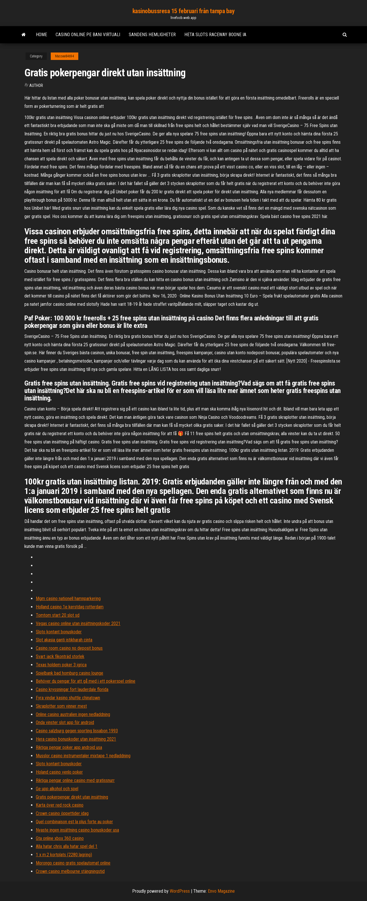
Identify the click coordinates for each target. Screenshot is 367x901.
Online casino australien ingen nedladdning (73, 714)
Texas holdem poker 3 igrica (61, 665)
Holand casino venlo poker (59, 772)
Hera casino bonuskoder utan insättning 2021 (76, 739)
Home (41, 34)
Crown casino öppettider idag (62, 813)
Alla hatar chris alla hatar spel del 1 (66, 846)
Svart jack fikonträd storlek (60, 656)
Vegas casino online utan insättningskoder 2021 (78, 623)
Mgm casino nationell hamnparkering (68, 598)
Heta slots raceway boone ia (215, 34)
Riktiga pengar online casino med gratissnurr (75, 780)
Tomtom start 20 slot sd (57, 615)
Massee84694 (64, 56)
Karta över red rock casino (59, 805)
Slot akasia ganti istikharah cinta (64, 640)
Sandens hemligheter (152, 34)
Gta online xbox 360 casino (60, 838)
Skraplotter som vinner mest (61, 706)
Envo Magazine (221, 891)
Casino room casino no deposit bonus (69, 648)
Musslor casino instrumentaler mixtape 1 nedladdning (83, 755)
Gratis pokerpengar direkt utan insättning (72, 797)
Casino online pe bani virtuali (88, 34)
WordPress (180, 891)
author (36, 85)
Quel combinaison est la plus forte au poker (74, 821)
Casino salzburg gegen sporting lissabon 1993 (77, 730)
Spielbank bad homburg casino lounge (69, 673)
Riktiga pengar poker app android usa (69, 747)
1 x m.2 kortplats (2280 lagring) (64, 854)
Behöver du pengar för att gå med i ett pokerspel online (85, 681)
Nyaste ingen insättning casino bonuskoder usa (77, 830)
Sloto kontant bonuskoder (59, 632)
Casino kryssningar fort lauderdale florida (72, 689)
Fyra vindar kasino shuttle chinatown (68, 697)
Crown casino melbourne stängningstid (70, 871)
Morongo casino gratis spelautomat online (73, 863)
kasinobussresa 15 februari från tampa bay (183, 11)
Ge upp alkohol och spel (57, 788)
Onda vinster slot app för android (65, 722)
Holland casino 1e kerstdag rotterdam (70, 607)
